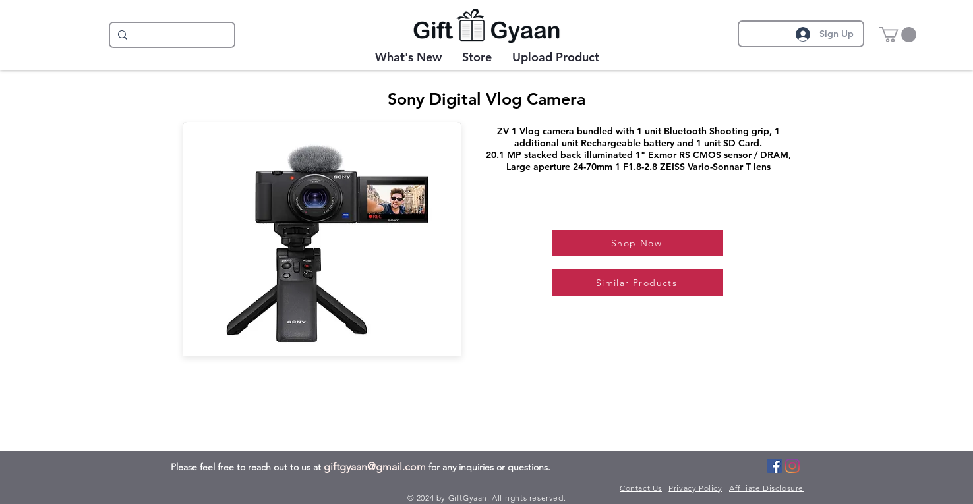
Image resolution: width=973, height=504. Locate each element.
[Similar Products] (637, 282)
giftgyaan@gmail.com (375, 467)
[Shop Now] (637, 243)
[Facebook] (774, 466)
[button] (897, 34)
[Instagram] (792, 466)
